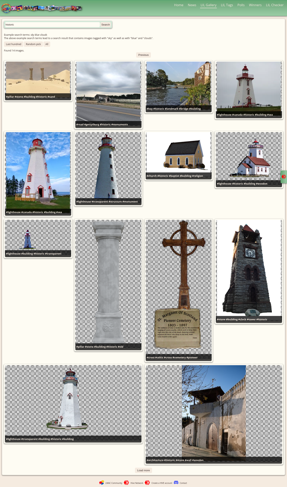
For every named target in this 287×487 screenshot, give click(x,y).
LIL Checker (275, 5)
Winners (255, 5)
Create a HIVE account (161, 483)
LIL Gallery (208, 5)
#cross (151, 357)
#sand (51, 96)
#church (152, 176)
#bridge (183, 108)
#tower (251, 319)
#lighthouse (224, 114)
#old (120, 346)
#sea (270, 114)
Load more (143, 470)
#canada (237, 114)
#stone (19, 96)
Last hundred (13, 44)
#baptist (174, 176)
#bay (150, 108)
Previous (143, 54)
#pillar (10, 96)
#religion (197, 176)
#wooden (261, 183)
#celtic (159, 357)
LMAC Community (113, 483)
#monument (130, 201)
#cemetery (179, 357)
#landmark (171, 108)
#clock (242, 319)
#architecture (155, 460)
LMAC (43, 8)
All (46, 44)
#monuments (119, 124)
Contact (183, 483)
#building (29, 96)
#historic (41, 96)
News (192, 5)
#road (80, 124)
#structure (115, 201)
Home (179, 5)
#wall (188, 460)
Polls (241, 5)
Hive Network (137, 483)
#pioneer (192, 357)
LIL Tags (227, 5)
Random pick (33, 44)
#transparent (99, 201)
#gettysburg (91, 124)
